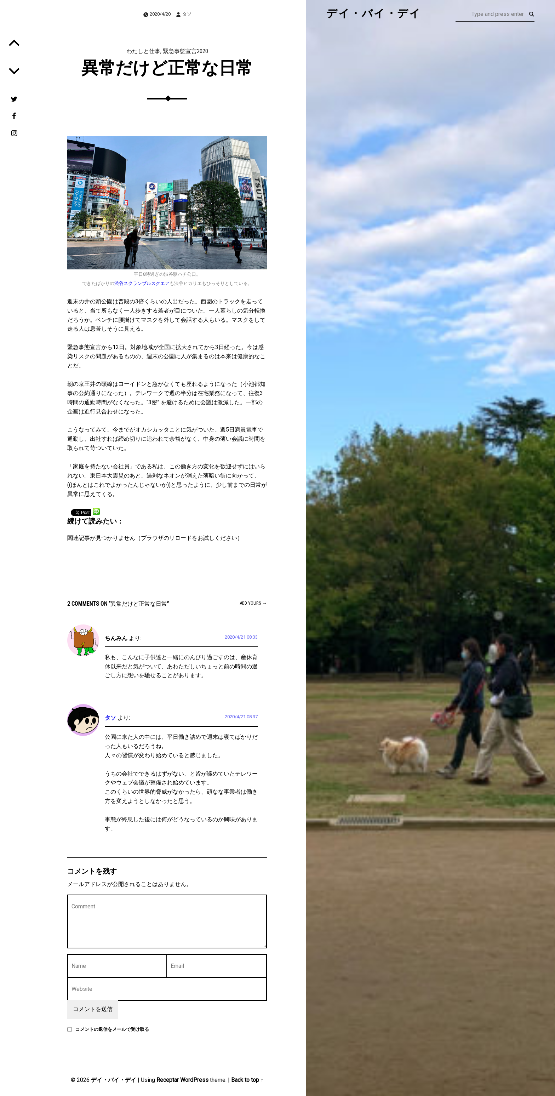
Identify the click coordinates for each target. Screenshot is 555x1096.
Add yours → (253, 603)
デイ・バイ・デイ (113, 1080)
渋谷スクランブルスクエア (142, 283)
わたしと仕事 (143, 51)
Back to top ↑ (247, 1080)
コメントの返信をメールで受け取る (112, 1029)
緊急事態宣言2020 (185, 51)
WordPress (194, 1080)
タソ (186, 14)
